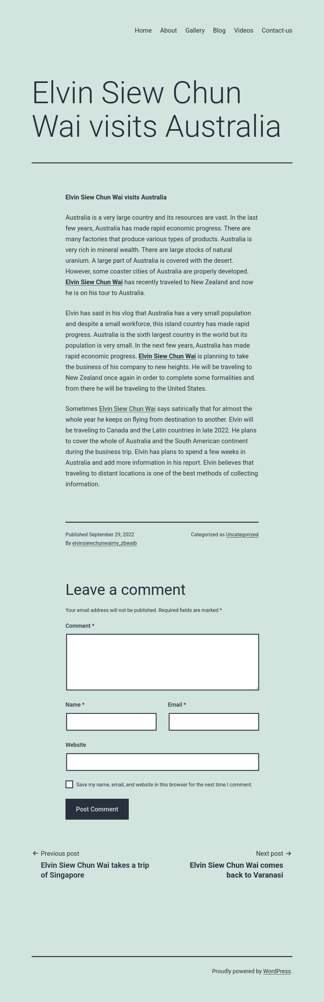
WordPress (277, 971)
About (168, 30)
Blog (219, 30)
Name (74, 704)
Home (143, 30)
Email (177, 704)
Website (75, 744)
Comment (79, 625)
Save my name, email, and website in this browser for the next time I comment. (164, 785)
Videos (243, 30)
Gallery (195, 30)
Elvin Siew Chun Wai (94, 282)
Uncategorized (242, 535)
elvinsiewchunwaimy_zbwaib (104, 543)
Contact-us (277, 30)
